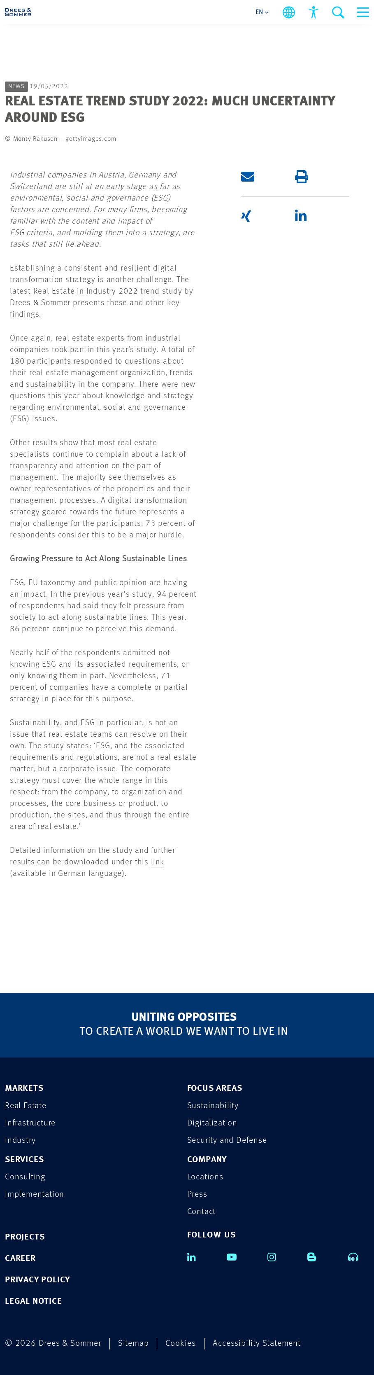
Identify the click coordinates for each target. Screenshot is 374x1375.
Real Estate (25, 1106)
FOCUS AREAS (214, 1088)
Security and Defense (227, 1140)
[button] (268, 177)
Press (197, 1194)
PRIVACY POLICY (37, 1280)
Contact (201, 1211)
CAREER (20, 1258)
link (157, 862)
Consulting (25, 1177)
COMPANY (207, 1160)
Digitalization (212, 1123)
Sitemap (133, 1343)
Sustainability (213, 1106)
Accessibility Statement (256, 1343)
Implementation (34, 1194)
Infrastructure (30, 1123)
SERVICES (24, 1160)
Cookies (180, 1343)
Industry (20, 1140)
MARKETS (24, 1088)
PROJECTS (24, 1237)
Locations (205, 1177)
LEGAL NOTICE (33, 1301)
